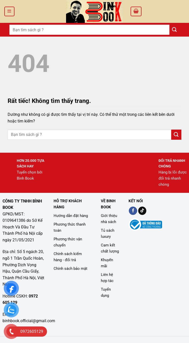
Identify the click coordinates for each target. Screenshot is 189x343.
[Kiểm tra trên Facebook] (133, 211)
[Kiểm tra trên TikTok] (142, 211)
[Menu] (9, 11)
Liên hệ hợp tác (107, 277)
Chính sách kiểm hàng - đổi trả (68, 257)
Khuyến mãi (107, 263)
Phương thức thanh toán (70, 227)
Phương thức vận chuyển (68, 242)
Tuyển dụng (106, 292)
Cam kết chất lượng (110, 248)
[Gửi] (174, 30)
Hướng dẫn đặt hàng (71, 215)
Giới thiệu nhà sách (109, 218)
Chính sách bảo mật (70, 268)
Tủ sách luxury (107, 233)
